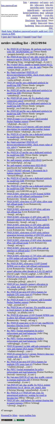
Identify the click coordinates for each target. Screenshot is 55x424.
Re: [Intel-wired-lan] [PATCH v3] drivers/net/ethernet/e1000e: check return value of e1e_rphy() (29, 75)
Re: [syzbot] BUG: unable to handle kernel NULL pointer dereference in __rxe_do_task (30, 65)
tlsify (28, 15)
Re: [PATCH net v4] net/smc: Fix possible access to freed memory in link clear (29, 308)
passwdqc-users (37, 7)
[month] (27, 37)
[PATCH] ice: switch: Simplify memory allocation (30, 276)
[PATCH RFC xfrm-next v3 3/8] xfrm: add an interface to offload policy (27, 249)
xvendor (34, 18)
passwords (37, 15)
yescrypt (49, 7)
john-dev (49, 5)
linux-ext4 (42, 23)
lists (25, 2)
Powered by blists (9, 415)
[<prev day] (6, 37)
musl (42, 12)
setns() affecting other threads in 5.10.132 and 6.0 (29, 271)
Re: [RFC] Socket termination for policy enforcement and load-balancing (25, 331)
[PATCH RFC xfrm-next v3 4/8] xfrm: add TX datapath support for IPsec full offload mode (28, 218)
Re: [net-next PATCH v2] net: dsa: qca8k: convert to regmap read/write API (29, 378)
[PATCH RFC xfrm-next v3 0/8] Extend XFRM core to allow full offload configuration (28, 195)
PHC (51, 28)
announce (34, 2)
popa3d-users (33, 10)
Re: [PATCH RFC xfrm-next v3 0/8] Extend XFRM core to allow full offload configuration (28, 264)
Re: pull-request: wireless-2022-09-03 (24, 160)
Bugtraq (44, 18)
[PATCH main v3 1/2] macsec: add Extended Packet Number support (27, 120)
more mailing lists (27, 415)
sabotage (49, 12)
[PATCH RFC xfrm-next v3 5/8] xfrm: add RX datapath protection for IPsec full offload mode (28, 226)
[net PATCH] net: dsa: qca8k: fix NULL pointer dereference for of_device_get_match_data (28, 386)
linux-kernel (41, 20)
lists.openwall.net (9, 5)
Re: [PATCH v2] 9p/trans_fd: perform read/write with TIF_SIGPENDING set (29, 50)
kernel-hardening (31, 12)
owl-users (44, 2)
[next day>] (17, 37)
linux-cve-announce (44, 25)
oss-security (47, 10)
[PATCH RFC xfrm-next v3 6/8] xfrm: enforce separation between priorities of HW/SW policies (29, 233)
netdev (34, 23)
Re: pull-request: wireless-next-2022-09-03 (26, 165)
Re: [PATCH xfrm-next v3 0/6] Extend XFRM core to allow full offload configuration (30, 316)
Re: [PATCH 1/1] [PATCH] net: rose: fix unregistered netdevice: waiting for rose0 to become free (27, 395)
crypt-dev (49, 15)
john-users (39, 5)
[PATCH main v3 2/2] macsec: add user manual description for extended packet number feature (28, 127)
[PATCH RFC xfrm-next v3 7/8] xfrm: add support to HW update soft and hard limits (30, 257)
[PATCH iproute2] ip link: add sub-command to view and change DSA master (28, 347)
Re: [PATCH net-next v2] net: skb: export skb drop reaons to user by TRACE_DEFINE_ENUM (30, 58)
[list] (39, 37)
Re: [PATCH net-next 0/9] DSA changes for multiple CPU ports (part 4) (27, 293)
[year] (34, 37)
